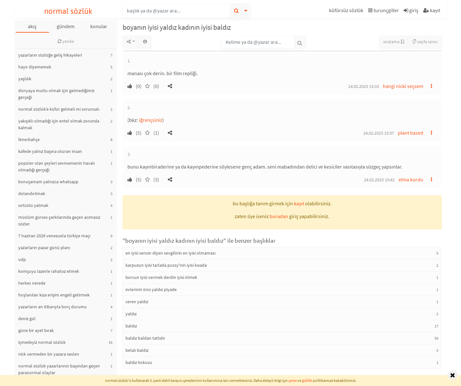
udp (22, 259)
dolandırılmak (31, 193)
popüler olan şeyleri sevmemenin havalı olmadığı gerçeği (56, 166)
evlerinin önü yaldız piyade (151, 289)
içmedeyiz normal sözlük (42, 342)
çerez (292, 380)
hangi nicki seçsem (403, 86)
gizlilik (307, 380)
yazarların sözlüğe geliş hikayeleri (50, 55)
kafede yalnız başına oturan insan (50, 151)
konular (98, 26)
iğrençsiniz (150, 120)
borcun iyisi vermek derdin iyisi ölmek (161, 277)
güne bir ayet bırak (36, 330)
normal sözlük (68, 11)
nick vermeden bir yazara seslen (48, 354)
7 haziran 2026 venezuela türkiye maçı (54, 236)
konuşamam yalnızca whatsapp (48, 182)
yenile (66, 41)
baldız (131, 326)
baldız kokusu (138, 362)
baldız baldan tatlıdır (145, 338)
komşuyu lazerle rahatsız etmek (48, 271)
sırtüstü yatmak (33, 205)
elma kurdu (411, 179)
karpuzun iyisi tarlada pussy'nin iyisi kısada (166, 265)
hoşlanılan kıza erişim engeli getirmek (54, 295)
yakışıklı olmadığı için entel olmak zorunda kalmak (58, 124)
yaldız (131, 314)
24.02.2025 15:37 (378, 133)
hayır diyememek (34, 67)
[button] (347, 11)
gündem (66, 26)
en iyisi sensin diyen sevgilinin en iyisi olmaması (170, 253)
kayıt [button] (299, 203)
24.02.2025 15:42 (379, 180)
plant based (410, 133)
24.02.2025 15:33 (363, 86)
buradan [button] (279, 216)
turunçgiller (383, 10)
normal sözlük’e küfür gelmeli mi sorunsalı (58, 109)
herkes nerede (31, 283)
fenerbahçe (29, 139)
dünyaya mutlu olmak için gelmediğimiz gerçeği (56, 94)
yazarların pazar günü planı (44, 247)
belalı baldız (137, 350)
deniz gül (27, 318)
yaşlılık (24, 79)
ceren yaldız (136, 301)
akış (32, 26)
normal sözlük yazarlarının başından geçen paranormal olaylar (59, 369)
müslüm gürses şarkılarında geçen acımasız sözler (59, 220)
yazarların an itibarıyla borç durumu (52, 307)
